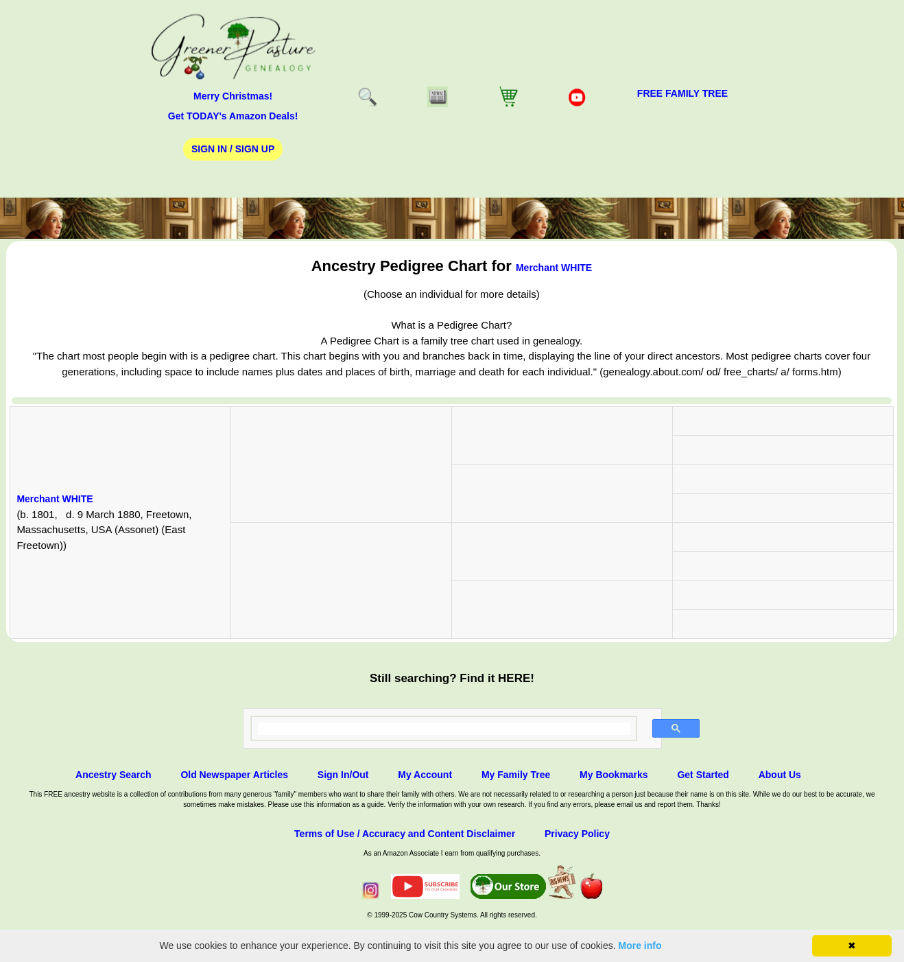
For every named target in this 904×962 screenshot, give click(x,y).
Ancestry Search (113, 774)
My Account (425, 774)
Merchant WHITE (554, 267)
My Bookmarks (614, 774)
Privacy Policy (577, 833)
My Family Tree (515, 774)
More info (640, 945)
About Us (780, 774)
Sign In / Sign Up (232, 148)
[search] (444, 729)
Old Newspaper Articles (234, 774)
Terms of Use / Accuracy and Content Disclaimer (404, 833)
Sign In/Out (343, 774)
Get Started (702, 774)
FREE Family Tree (682, 93)
